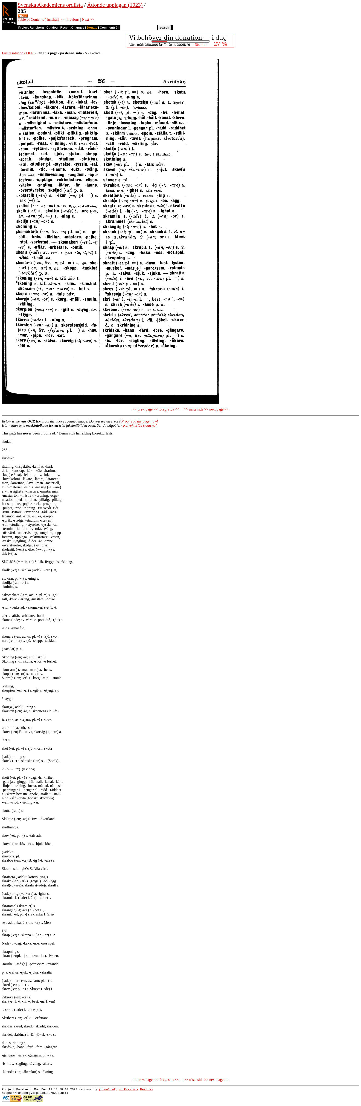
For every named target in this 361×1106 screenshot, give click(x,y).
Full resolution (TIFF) (18, 53)
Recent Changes (72, 27)
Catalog (52, 27)
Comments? (109, 27)
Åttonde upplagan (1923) (115, 5)
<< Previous (70, 19)
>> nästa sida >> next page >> (206, 409)
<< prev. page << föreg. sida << (155, 409)
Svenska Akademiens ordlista (50, 5)
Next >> (88, 19)
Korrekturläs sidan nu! (140, 425)
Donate (92, 27)
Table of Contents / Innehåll (38, 19)
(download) (108, 1090)
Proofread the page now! (139, 421)
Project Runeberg (31, 27)
